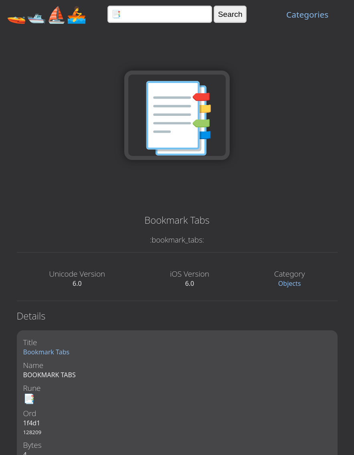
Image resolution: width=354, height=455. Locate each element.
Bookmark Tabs (46, 352)
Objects (289, 283)
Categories (307, 14)
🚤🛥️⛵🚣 (46, 14)
